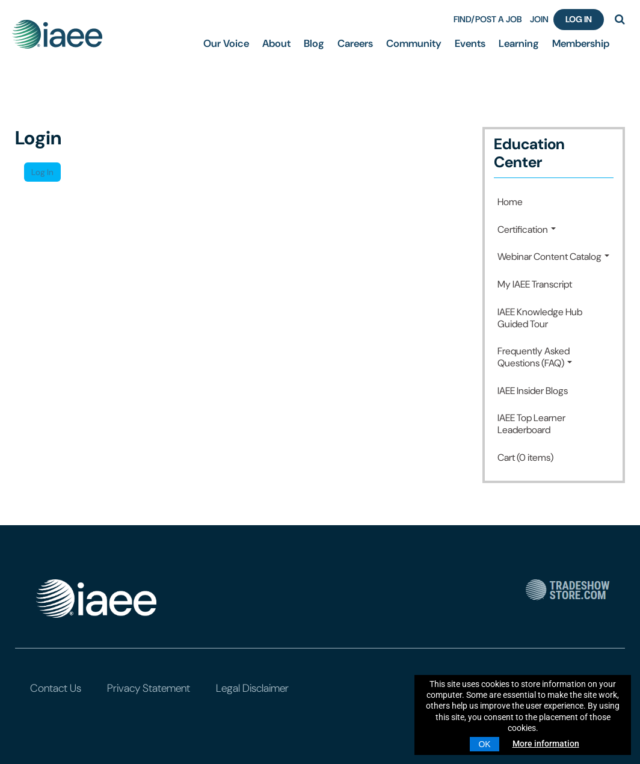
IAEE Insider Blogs (532, 390)
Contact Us (55, 688)
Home (510, 202)
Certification (526, 229)
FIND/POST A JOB (488, 19)
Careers (355, 43)
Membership (580, 43)
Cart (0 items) (525, 457)
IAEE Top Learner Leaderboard (531, 423)
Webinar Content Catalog (553, 256)
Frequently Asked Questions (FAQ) (534, 357)
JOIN (539, 19)
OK (484, 744)
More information (545, 743)
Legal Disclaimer (252, 688)
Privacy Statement (148, 688)
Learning (519, 43)
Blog (314, 43)
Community (414, 43)
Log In (578, 19)
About (276, 43)
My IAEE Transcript (534, 284)
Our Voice (226, 43)
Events (470, 43)
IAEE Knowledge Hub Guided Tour (539, 318)
